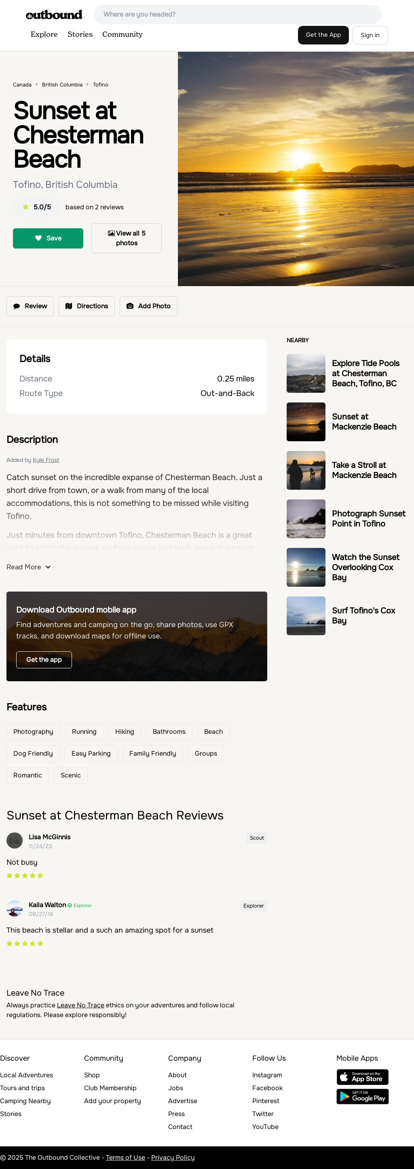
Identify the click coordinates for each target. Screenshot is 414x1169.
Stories (80, 34)
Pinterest (265, 1101)
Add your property (112, 1101)
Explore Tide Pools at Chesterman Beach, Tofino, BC (365, 373)
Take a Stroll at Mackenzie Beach (364, 470)
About (177, 1075)
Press (176, 1114)
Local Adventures (26, 1075)
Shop (92, 1075)
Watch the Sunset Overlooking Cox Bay (365, 567)
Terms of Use (125, 1157)
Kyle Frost (46, 459)
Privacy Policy (173, 1157)
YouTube (265, 1127)
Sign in (370, 35)
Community (122, 34)
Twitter (263, 1114)
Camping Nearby (25, 1101)
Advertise (182, 1101)
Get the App (323, 35)
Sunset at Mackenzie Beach (364, 422)
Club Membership (110, 1088)
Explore (44, 34)
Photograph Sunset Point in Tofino (369, 519)
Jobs (175, 1088)
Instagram (267, 1075)
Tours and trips (22, 1088)
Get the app (44, 659)
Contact (180, 1127)
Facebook (267, 1088)
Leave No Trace (80, 1005)
